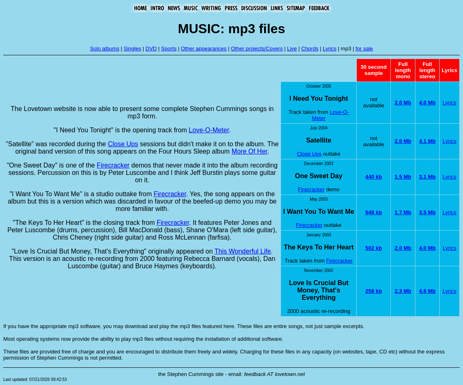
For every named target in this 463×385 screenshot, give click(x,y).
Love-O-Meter (209, 130)
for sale (364, 48)
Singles (132, 48)
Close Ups (123, 143)
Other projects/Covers (257, 48)
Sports (169, 48)
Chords (309, 48)
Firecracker (113, 165)
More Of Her (249, 151)
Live (292, 48)
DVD (151, 48)
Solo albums (104, 48)
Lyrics (329, 48)
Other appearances (203, 48)
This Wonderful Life (242, 251)
